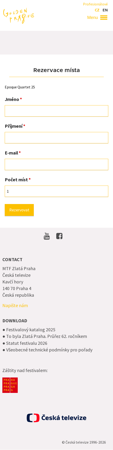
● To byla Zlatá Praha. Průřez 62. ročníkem (44, 336)
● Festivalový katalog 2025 (28, 329)
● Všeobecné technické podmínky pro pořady (47, 350)
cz (97, 10)
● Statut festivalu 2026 (24, 343)
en (105, 10)
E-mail (11, 152)
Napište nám (15, 305)
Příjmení (13, 126)
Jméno (12, 99)
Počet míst (16, 179)
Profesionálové (95, 4)
